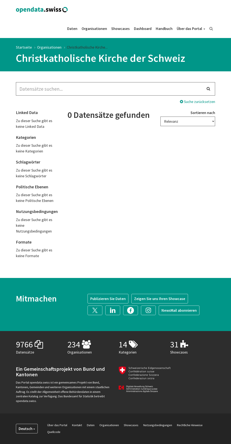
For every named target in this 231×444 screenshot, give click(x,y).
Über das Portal (191, 28)
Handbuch (164, 28)
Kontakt (77, 425)
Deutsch (27, 428)
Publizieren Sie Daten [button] (108, 298)
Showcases (120, 28)
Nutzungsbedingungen (157, 425)
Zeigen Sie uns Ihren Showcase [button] (159, 298)
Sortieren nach (203, 112)
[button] (96, 309)
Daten (72, 28)
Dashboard (143, 28)
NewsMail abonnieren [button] (179, 310)
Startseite (24, 47)
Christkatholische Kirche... (87, 47)
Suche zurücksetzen (197, 101)
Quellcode (53, 432)
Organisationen (94, 28)
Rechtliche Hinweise (190, 425)
